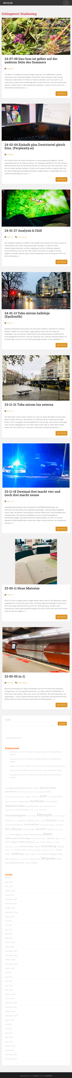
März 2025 (9, 938)
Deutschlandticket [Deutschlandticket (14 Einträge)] (46, 806)
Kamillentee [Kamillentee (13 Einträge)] (60, 825)
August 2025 (9, 917)
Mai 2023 (8, 1033)
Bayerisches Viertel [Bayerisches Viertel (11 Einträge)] (39, 792)
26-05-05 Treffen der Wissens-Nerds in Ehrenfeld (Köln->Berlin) (41, 766)
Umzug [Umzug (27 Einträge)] (52, 854)
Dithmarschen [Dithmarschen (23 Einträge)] (22, 809)
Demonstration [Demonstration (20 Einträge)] (51, 801)
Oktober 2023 (10, 1011)
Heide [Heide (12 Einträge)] (42, 821)
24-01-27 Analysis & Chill (23, 230)
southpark (13, 752)
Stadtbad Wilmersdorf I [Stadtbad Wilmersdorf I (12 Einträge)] (48, 850)
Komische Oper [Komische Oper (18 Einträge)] (29, 829)
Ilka (11, 770)
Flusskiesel (14, 775)
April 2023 (9, 1037)
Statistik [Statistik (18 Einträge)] (59, 850)
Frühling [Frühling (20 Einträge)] (8, 820)
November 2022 (11, 1059)
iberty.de (8, 2)
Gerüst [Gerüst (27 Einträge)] (30, 820)
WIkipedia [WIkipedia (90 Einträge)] (48, 858)
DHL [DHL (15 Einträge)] (54, 806)
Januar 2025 (9, 947)
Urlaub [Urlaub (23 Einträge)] (59, 854)
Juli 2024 (8, 973)
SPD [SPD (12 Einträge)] (12, 850)
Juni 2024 (8, 977)
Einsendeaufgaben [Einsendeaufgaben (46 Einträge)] (15, 815)
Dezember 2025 (11, 899)
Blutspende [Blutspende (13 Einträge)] (35, 797)
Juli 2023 (8, 1024)
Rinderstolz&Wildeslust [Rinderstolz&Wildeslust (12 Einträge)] (47, 842)
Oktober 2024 (10, 960)
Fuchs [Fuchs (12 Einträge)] (14, 821)
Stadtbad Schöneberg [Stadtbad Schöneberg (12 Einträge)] (34, 850)
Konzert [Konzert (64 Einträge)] (41, 829)
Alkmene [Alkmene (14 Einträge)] (36, 788)
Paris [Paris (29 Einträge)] (7, 841)
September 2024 (11, 964)
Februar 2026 (10, 891)
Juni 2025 (8, 925)
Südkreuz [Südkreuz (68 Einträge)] (18, 853)
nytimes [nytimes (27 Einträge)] (51, 838)
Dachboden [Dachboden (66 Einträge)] (37, 801)
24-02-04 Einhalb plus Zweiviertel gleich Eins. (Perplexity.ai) (35, 146)
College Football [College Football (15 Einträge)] (23, 802)
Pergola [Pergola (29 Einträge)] (14, 841)
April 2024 (9, 985)
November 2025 (11, 904)
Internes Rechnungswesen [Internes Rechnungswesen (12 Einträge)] (47, 825)
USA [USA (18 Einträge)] (6, 859)
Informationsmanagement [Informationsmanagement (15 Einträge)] (14, 825)
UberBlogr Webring (13, 738)
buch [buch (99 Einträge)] (43, 796)
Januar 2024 (9, 998)
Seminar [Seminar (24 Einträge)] (61, 846)
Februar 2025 (10, 942)
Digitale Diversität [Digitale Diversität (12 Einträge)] (10, 810)
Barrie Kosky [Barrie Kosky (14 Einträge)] (22, 792)
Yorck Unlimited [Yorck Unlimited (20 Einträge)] (31, 863)
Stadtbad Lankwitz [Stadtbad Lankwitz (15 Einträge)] (20, 850)
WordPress (49, 1076)
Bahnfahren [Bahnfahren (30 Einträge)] (11, 791)
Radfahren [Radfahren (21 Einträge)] (30, 842)
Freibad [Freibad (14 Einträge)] (62, 816)
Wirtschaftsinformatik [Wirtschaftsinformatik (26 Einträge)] (14, 862)
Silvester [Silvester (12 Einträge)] (7, 850)
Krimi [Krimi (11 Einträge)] (56, 829)
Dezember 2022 (11, 1054)
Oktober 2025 (10, 908)
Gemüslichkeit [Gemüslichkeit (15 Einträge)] (21, 821)
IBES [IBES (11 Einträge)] (58, 821)
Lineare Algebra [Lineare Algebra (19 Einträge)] (15, 834)
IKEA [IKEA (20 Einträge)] (62, 820)
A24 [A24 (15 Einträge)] (6, 788)
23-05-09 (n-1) (15, 676)
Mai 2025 (8, 929)
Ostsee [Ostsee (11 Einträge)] (63, 838)
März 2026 (9, 886)
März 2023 (9, 1042)
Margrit (12, 766)
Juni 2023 (8, 1029)
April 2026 (9, 882)
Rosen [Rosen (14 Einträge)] (57, 842)
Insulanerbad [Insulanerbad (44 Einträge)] (31, 824)
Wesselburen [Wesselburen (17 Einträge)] (35, 859)
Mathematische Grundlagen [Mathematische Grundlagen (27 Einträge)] (18, 838)
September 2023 (11, 1016)
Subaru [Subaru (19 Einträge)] (8, 854)
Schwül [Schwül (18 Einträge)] (37, 847)
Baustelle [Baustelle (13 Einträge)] (30, 792)
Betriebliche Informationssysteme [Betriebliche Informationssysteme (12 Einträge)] (15, 797)
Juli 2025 (8, 921)
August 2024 (9, 968)
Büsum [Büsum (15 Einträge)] (7, 802)
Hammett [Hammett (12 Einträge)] (37, 821)
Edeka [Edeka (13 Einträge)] (45, 810)
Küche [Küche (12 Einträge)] (60, 829)
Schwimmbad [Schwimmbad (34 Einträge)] (26, 846)
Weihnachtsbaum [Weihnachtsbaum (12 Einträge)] (24, 859)
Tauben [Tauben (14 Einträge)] (27, 854)
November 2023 (11, 1007)
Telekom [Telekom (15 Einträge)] (33, 854)
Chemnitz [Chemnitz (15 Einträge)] (14, 802)
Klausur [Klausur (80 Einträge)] (16, 829)
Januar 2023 (9, 1050)
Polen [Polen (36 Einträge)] (22, 841)
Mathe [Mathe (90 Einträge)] (47, 834)
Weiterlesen (61, 94)
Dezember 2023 (11, 1003)
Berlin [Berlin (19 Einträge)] (48, 792)
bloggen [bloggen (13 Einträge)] (28, 797)
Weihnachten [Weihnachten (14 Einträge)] (13, 859)
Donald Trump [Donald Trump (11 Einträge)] (34, 810)
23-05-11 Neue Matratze (22, 588)
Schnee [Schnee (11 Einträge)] (17, 847)
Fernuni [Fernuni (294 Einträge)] (44, 815)
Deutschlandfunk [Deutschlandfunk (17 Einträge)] (32, 806)
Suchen (8, 720)
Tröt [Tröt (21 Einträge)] (39, 854)
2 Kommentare (22, 237)
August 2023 (9, 1020)
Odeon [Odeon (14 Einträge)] (58, 838)
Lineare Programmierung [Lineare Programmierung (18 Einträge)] (32, 834)
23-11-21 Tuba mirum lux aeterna (29, 404)
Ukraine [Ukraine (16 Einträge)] (45, 854)
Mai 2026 (8, 878)
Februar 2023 (10, 1046)
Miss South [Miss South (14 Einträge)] (36, 838)
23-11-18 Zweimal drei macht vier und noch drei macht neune (32, 493)
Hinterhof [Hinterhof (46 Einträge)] (50, 820)
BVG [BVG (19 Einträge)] (60, 796)
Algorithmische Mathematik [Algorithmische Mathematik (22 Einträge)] (20, 788)
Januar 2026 (9, 895)
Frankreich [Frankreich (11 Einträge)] (56, 816)
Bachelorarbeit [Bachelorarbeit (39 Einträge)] (48, 787)
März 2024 (9, 990)
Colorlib (35, 1076)
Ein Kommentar (22, 683)
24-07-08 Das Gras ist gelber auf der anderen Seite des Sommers (31, 60)
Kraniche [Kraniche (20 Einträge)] (50, 829)
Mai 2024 (8, 981)
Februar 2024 (10, 994)
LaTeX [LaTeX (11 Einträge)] (6, 834)
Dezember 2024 (11, 951)
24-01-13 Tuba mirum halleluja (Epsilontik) (27, 315)
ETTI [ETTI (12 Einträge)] (28, 816)
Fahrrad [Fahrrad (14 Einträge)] (33, 816)
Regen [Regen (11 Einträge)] (37, 842)
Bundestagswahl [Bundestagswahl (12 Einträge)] (52, 797)
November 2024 (11, 955)
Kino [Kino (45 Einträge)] (7, 829)
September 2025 (11, 912)
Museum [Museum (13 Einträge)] (43, 838)
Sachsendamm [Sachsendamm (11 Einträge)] (9, 847)
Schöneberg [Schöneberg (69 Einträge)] (48, 846)
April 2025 (9, 934)
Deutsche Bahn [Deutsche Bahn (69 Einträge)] (15, 806)
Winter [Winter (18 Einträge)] (59, 859)
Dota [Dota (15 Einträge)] (40, 810)
